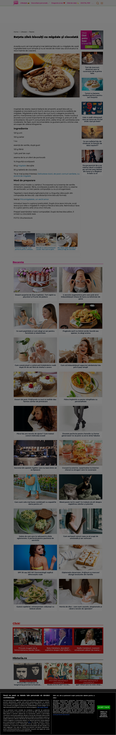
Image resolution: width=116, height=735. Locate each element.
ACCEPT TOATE (103, 707)
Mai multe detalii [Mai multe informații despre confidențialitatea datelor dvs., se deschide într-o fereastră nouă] (42, 707)
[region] (58, 713)
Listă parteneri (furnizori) (61, 714)
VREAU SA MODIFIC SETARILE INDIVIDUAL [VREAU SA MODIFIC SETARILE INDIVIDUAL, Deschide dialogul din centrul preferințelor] (104, 714)
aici (29, 722)
